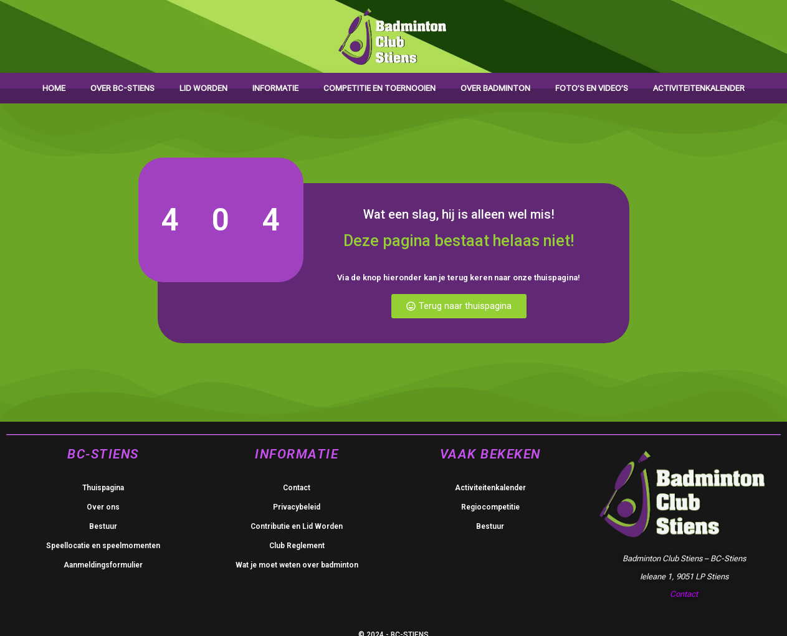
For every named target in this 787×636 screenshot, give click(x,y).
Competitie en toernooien (379, 88)
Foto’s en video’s (591, 88)
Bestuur (103, 526)
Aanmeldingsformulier (103, 565)
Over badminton (495, 88)
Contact (296, 487)
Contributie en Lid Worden (296, 526)
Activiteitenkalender (699, 88)
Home (53, 88)
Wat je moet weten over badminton (297, 565)
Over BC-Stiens (122, 88)
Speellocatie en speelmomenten (103, 545)
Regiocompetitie (490, 507)
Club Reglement (297, 545)
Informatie (275, 88)
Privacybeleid (296, 507)
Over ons (103, 507)
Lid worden (203, 88)
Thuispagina (103, 487)
